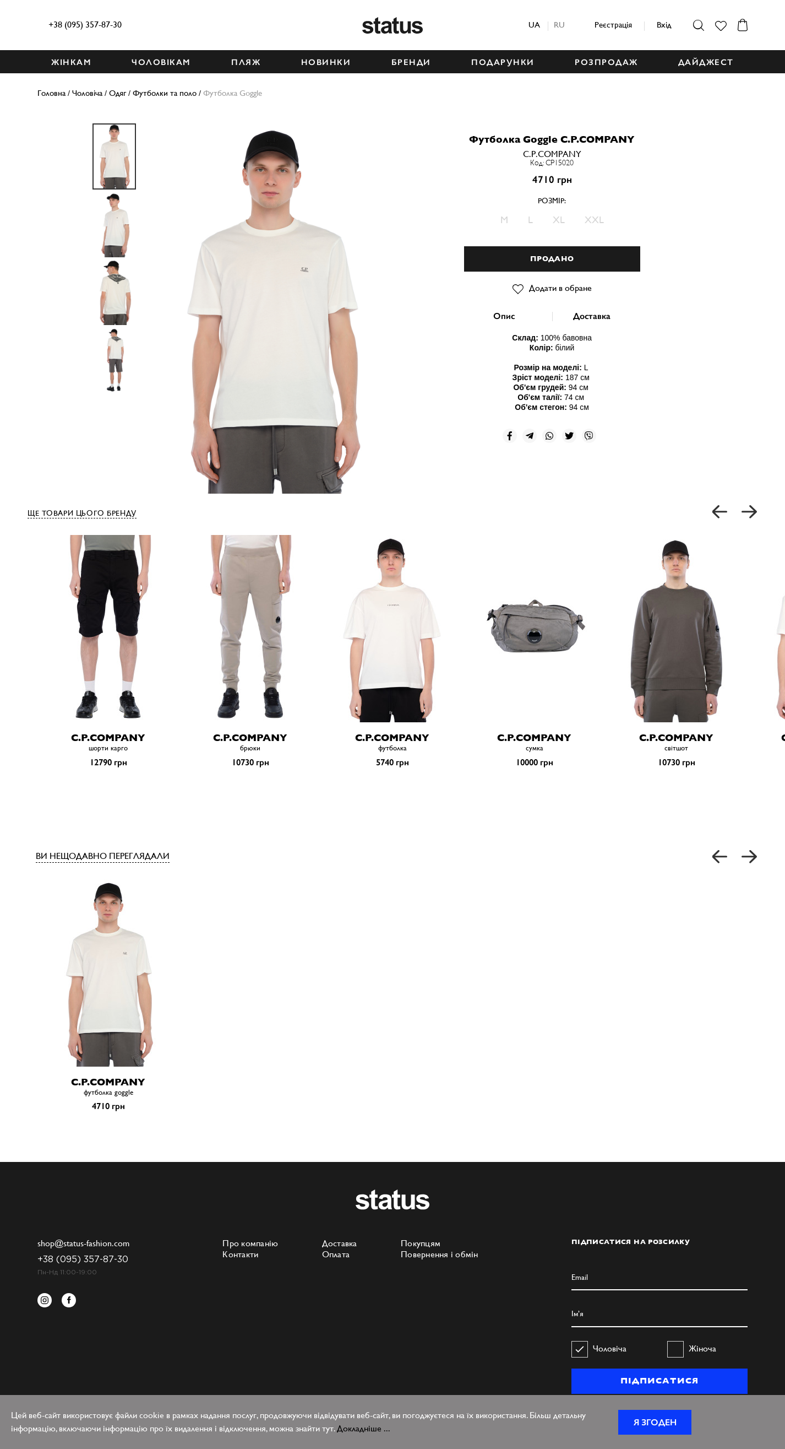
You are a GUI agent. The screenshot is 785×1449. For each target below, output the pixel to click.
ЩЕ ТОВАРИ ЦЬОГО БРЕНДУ (82, 513)
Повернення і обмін (439, 1254)
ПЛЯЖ (245, 62)
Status (392, 25)
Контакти (240, 1254)
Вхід (664, 24)
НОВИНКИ (326, 62)
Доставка (591, 316)
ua (534, 24)
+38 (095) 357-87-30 (85, 24)
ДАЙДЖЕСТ (706, 62)
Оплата (336, 1254)
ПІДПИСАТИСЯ (659, 1381)
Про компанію (250, 1243)
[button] (720, 512)
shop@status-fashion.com (83, 1243)
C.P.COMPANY (552, 154)
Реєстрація (613, 24)
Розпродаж (606, 62)
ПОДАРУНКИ (503, 62)
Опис (504, 316)
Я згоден (655, 1422)
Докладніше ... (363, 1428)
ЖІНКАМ (71, 62)
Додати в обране (552, 288)
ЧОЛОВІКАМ (161, 62)
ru (559, 24)
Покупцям (420, 1243)
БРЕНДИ (411, 62)
